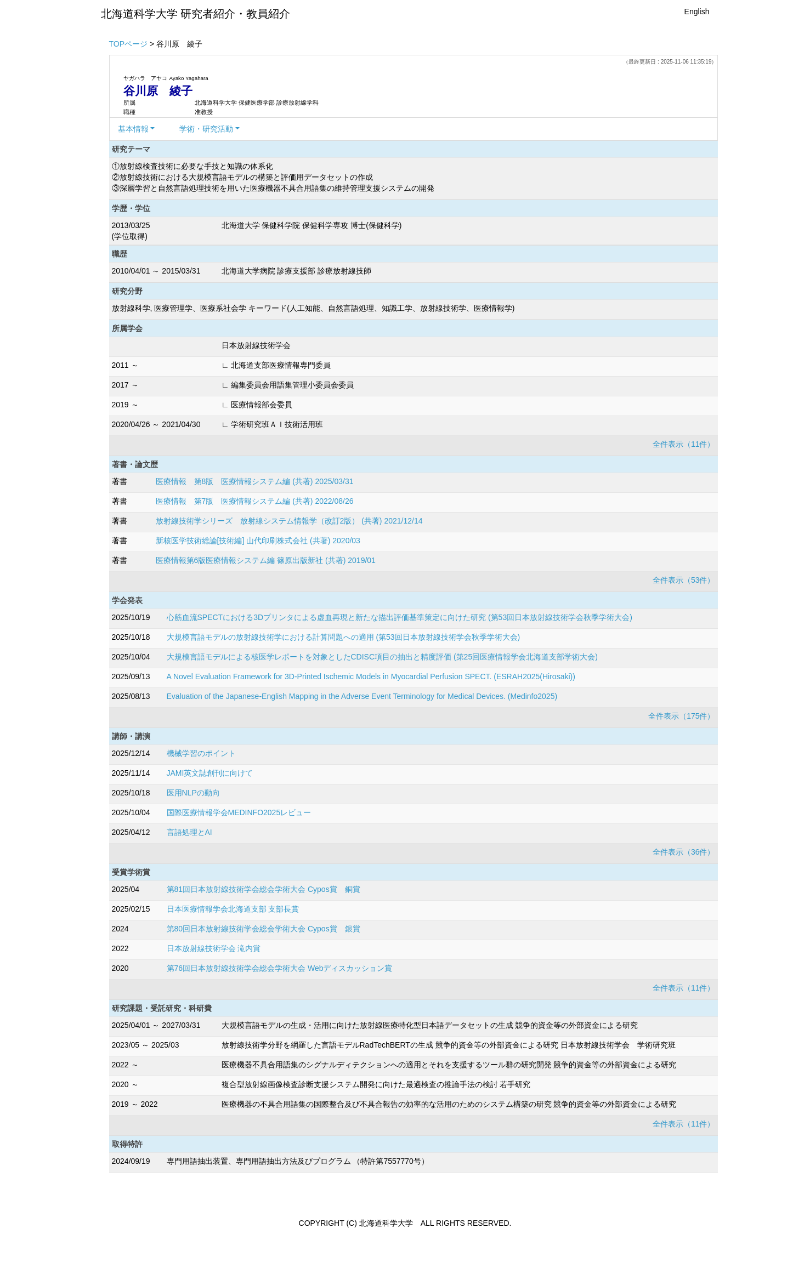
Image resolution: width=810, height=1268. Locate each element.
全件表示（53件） (684, 580)
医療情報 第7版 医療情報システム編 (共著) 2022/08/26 (255, 501)
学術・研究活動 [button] (206, 128)
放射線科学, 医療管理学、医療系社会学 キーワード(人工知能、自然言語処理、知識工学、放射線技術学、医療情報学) (313, 308)
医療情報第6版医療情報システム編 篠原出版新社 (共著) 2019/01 (266, 560)
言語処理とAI (189, 832)
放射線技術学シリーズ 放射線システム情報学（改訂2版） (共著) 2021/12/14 (289, 520)
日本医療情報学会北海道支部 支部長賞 (233, 909)
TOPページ (128, 43)
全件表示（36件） (684, 852)
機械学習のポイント (201, 753)
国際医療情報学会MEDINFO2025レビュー (239, 812)
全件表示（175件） (681, 716)
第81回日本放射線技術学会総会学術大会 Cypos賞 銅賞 (263, 889)
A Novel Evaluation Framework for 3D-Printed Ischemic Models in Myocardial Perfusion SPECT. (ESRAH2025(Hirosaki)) (371, 676)
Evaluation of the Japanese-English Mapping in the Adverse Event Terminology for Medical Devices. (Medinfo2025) (362, 696)
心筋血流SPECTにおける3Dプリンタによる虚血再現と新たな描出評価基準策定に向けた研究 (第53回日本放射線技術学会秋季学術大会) (399, 617)
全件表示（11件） (684, 444)
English (697, 11)
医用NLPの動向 (193, 792)
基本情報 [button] (133, 128)
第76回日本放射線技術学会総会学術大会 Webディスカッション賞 (280, 968)
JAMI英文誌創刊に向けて (210, 773)
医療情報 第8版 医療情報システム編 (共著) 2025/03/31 (255, 481)
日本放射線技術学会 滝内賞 (214, 948)
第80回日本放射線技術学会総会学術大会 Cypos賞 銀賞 (263, 928)
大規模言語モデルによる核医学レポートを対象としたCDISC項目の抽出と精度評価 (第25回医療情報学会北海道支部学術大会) (382, 656)
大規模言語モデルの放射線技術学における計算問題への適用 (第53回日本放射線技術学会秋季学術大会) (343, 637)
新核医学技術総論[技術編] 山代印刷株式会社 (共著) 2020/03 (258, 540)
